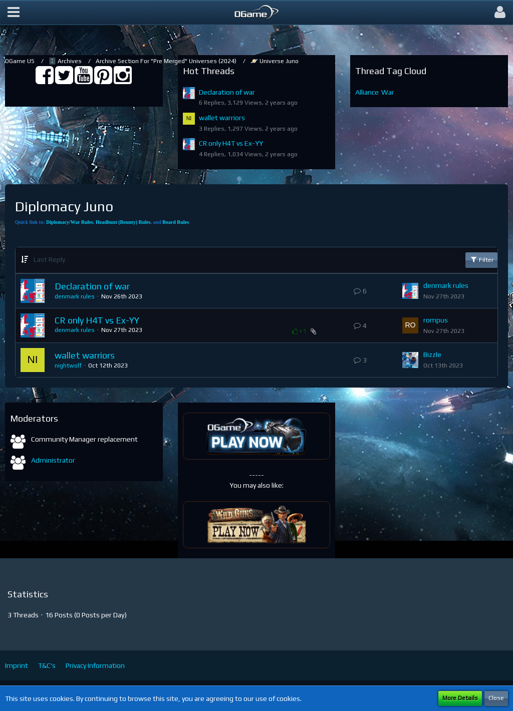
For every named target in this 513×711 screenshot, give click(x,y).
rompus (435, 320)
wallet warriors (222, 118)
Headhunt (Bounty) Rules (123, 222)
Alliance (367, 92)
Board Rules (175, 222)
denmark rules (75, 296)
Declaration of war (227, 92)
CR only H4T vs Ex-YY (231, 143)
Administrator (53, 460)
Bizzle (432, 354)
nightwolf (68, 365)
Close (496, 697)
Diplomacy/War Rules (69, 222)
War (387, 92)
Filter (481, 259)
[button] (13, 13)
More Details (460, 697)
